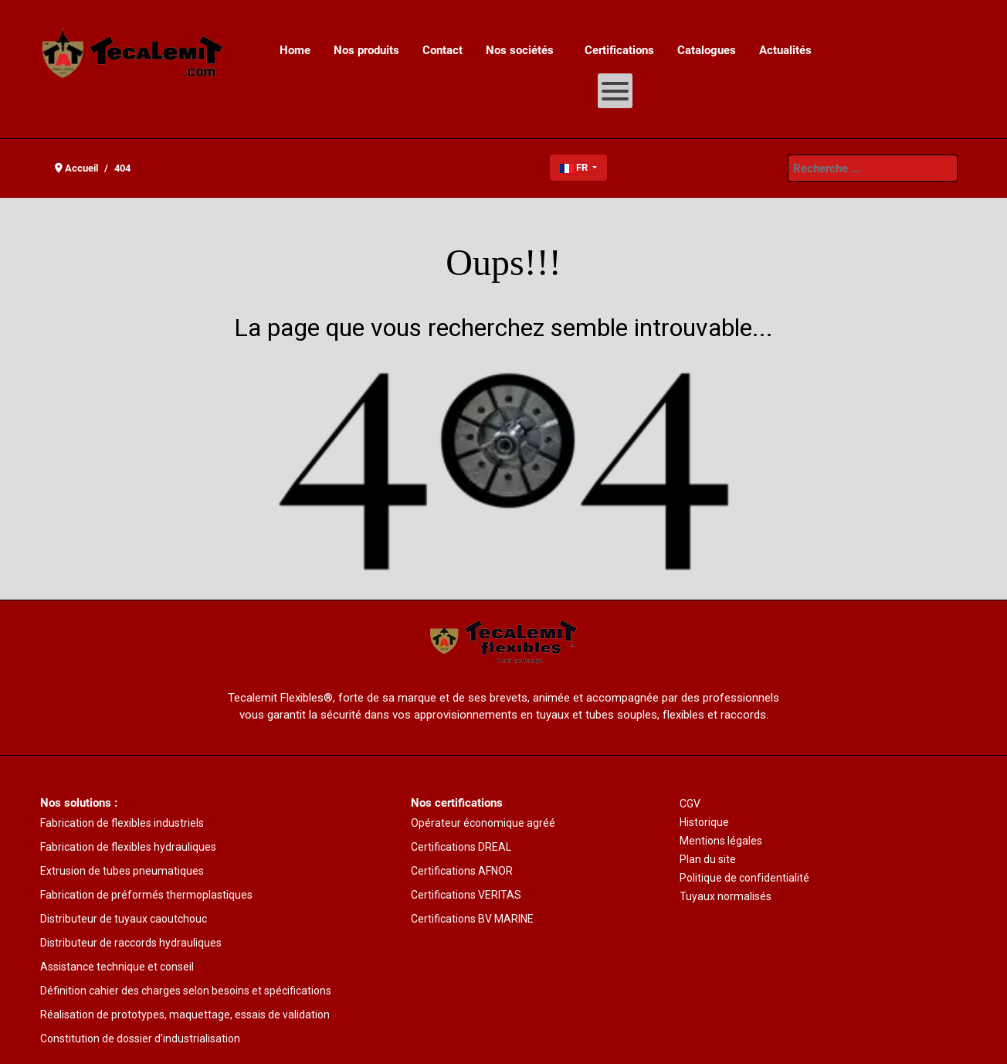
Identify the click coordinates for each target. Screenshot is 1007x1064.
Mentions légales (721, 841)
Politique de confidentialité (744, 878)
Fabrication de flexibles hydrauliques (128, 847)
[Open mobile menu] (615, 90)
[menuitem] (295, 50)
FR (575, 167)
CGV (690, 803)
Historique (704, 822)
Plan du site (708, 859)
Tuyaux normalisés (725, 896)
